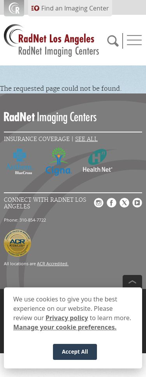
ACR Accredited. (53, 263)
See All (86, 139)
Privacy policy (67, 318)
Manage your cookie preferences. (64, 327)
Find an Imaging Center (75, 8)
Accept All (75, 351)
